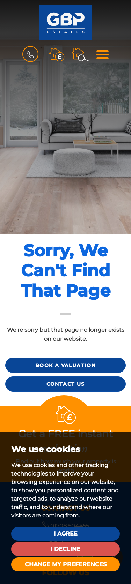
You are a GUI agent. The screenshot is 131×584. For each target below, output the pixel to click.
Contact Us (65, 384)
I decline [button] (65, 549)
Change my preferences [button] (66, 564)
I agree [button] (66, 533)
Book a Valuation (65, 365)
